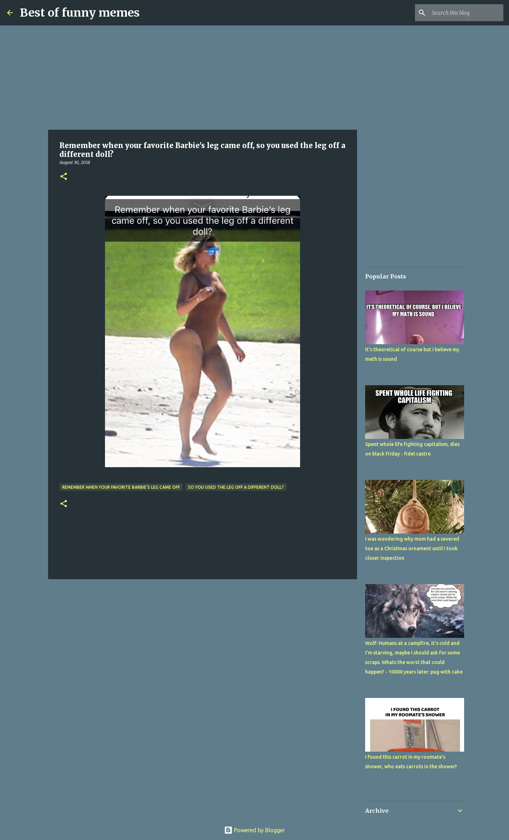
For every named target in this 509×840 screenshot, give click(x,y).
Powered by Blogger (254, 830)
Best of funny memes (80, 13)
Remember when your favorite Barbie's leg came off (121, 487)
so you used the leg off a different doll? (236, 487)
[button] (63, 177)
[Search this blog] (466, 12)
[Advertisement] (202, 77)
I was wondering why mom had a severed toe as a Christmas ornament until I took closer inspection (412, 548)
